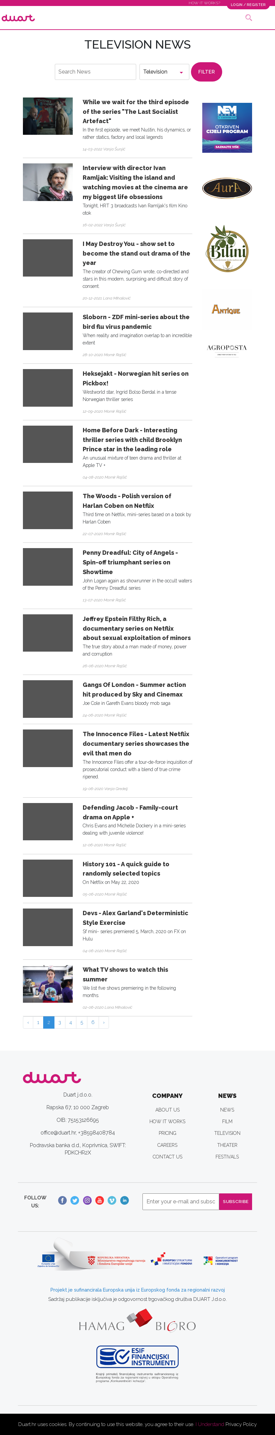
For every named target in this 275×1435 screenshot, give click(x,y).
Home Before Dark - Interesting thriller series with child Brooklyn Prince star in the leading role (132, 440)
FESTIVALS (227, 1156)
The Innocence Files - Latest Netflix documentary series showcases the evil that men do (136, 743)
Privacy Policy (241, 1424)
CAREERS (167, 1145)
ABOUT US (167, 1110)
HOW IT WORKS (167, 1121)
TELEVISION (227, 1133)
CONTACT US (167, 1156)
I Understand (210, 1424)
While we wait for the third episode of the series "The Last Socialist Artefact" (136, 112)
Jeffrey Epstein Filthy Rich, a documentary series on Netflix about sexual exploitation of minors (137, 628)
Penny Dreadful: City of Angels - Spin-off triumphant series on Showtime (130, 562)
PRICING (167, 1133)
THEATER (227, 1145)
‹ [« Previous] (28, 1022)
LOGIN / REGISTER (247, 4)
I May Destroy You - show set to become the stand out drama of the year (136, 253)
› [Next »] (104, 1022)
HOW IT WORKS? (202, 3)
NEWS (227, 1110)
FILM (227, 1121)
